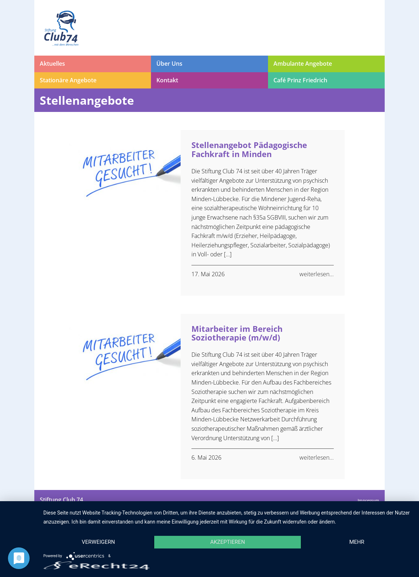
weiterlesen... (316, 274)
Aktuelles (52, 64)
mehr (356, 542)
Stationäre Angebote (68, 80)
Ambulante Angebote (302, 64)
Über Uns (169, 64)
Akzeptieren (227, 542)
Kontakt (167, 80)
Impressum (368, 500)
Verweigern (98, 542)
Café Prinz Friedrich (300, 80)
